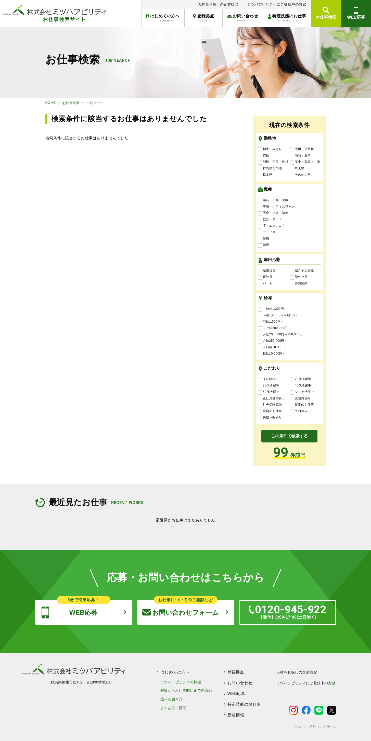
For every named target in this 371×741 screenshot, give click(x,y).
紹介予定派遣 (302, 271)
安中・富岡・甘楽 (305, 162)
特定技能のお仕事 (287, 18)
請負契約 (299, 283)
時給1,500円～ (271, 322)
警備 (263, 239)
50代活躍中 (268, 392)
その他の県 (300, 175)
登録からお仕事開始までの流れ (186, 690)
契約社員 (299, 277)
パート (265, 283)
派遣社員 (267, 271)
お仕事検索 (326, 17)
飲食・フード (270, 220)
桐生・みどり (270, 149)
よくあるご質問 (173, 708)
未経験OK (267, 379)
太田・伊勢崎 (302, 149)
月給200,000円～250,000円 (280, 335)
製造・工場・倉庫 (273, 200)
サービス (267, 232)
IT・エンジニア (271, 226)
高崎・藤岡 (300, 156)
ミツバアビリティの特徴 (180, 682)
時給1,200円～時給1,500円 (280, 315)
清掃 (263, 245)
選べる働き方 (171, 699)
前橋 (263, 156)
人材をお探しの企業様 (218, 4)
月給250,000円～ (273, 341)
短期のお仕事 (302, 405)
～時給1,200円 (271, 309)
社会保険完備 (270, 405)
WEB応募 (356, 17)
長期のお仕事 (270, 411)
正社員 (265, 277)
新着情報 (235, 715)
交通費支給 (300, 398)
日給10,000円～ (272, 354)
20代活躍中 (300, 379)
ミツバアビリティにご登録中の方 (276, 4)
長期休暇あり (270, 418)
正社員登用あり (271, 398)
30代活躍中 (268, 386)
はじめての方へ (163, 18)
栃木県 (265, 175)
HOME (50, 103)
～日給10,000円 (272, 347)
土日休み (299, 411)
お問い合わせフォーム (180, 608)
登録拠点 (203, 18)
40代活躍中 (300, 386)
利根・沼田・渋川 (273, 162)
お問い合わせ (242, 18)
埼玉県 (297, 168)
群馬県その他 (270, 168)
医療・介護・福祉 (273, 213)
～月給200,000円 (273, 328)
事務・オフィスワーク (276, 207)
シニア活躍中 (302, 392)
